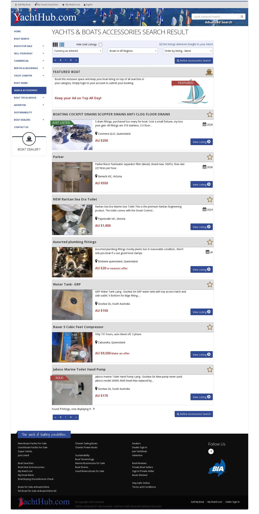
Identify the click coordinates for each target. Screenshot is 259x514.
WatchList (71, 5)
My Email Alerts (26, 475)
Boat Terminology (84, 459)
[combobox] (78, 51)
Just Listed (23, 455)
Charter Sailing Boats (86, 443)
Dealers (136, 443)
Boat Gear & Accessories (31, 467)
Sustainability (23, 112)
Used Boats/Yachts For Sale (32, 447)
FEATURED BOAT (66, 72)
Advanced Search (218, 22)
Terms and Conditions (144, 486)
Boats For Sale (23, 46)
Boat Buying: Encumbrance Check (35, 479)
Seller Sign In (233, 501)
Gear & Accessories (25, 90)
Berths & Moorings (26, 68)
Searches (46, 4)
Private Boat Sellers (142, 467)
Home (17, 31)
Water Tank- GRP (67, 284)
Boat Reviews (139, 463)
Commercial (21, 60)
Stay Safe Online (141, 483)
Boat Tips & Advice (25, 97)
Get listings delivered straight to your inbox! (186, 44)
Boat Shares (81, 467)
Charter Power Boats (86, 447)
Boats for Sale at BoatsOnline (33, 486)
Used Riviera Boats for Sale (89, 471)
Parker (58, 157)
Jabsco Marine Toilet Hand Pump (79, 369)
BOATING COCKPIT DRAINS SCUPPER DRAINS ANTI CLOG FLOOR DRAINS (111, 114)
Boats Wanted (139, 475)
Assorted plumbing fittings (74, 242)
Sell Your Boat (23, 53)
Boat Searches (26, 463)
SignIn (88, 4)
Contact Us (21, 127)
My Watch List (25, 471)
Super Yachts (25, 451)
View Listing (201, 142)
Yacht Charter (23, 75)
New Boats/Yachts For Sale (32, 443)
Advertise (20, 105)
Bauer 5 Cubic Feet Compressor (78, 327)
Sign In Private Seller (143, 471)
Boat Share (21, 82)
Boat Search (21, 38)
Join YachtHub (139, 451)
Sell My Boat (23, 4)
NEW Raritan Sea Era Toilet (75, 199)
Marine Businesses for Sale (90, 463)
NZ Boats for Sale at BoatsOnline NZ (37, 490)
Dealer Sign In (139, 447)
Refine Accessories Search (194, 60)
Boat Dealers (22, 119)
